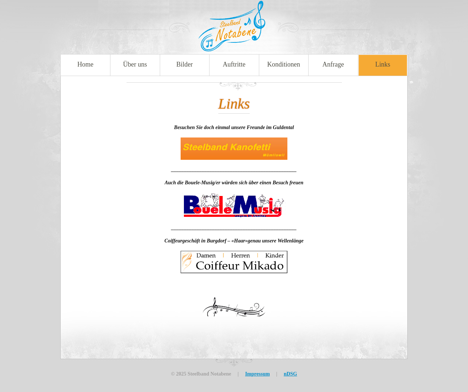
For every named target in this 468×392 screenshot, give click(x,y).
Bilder (184, 64)
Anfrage (333, 64)
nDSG (290, 374)
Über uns (135, 64)
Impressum (257, 374)
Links (382, 64)
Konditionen (283, 64)
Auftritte (234, 64)
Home (86, 64)
